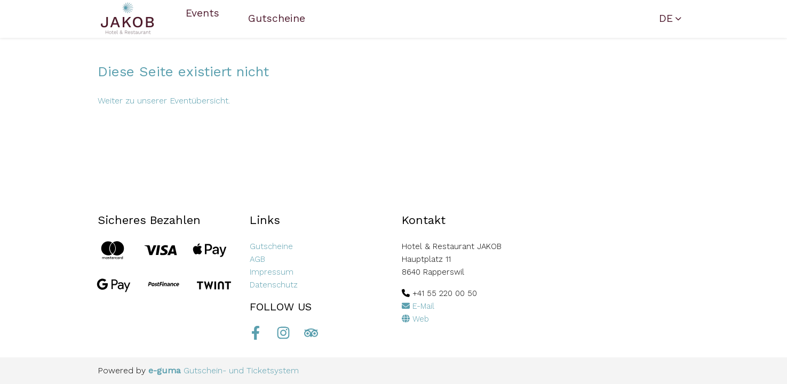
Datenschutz (274, 285)
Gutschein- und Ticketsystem (223, 370)
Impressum (271, 272)
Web (415, 319)
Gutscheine (276, 18)
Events (202, 13)
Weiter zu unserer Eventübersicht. (164, 100)
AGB (257, 259)
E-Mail (418, 306)
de (666, 18)
